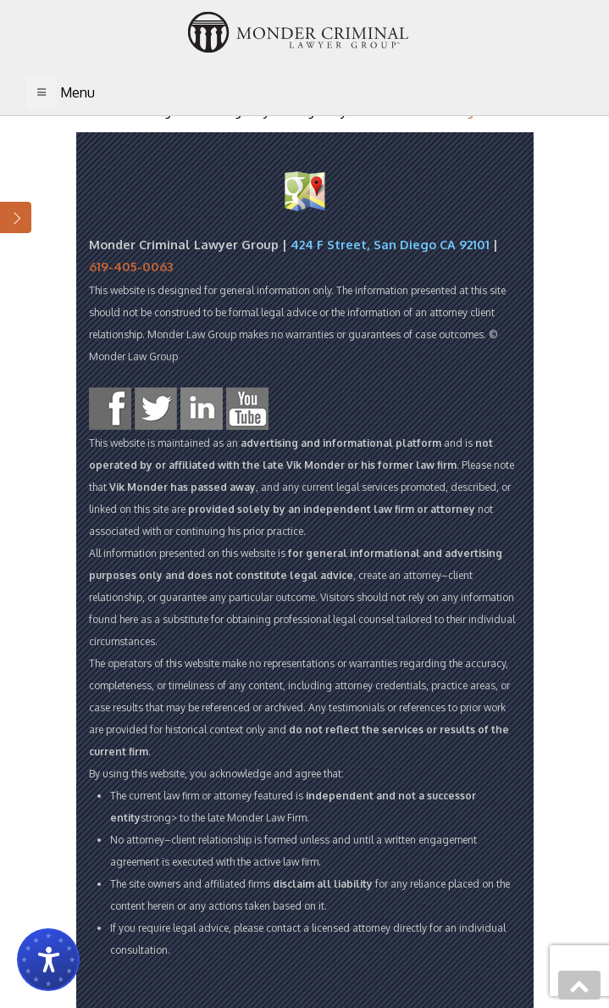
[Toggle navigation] (41, 92)
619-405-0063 (131, 266)
